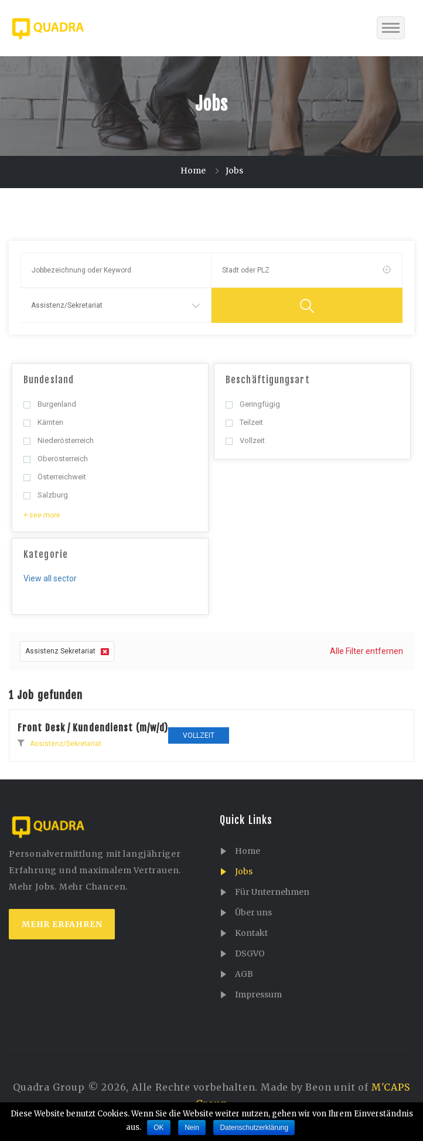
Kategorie (45, 554)
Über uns (253, 912)
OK (158, 1127)
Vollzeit (245, 440)
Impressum (258, 994)
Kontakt (251, 933)
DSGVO (250, 953)
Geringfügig (253, 404)
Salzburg (45, 495)
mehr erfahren (62, 924)
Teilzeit (244, 422)
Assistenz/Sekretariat (65, 744)
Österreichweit (54, 476)
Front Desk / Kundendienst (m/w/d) (93, 728)
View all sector (50, 578)
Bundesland (48, 380)
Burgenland (49, 404)
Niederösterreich (58, 440)
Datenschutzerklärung (254, 1127)
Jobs (244, 871)
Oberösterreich (55, 458)
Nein (192, 1127)
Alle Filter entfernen (366, 651)
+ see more (41, 514)
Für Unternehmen (272, 892)
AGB (244, 974)
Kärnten (43, 422)
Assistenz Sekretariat (67, 651)
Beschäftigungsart (268, 380)
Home (193, 170)
